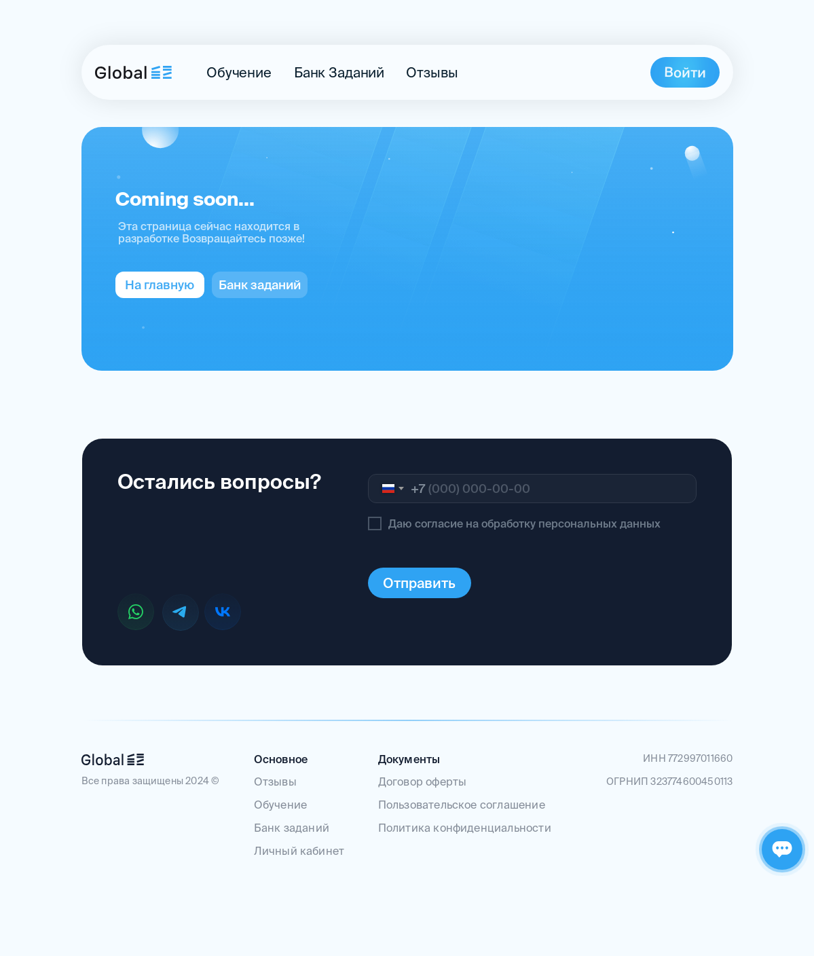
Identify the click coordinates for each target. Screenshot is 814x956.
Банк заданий (291, 828)
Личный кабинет (299, 851)
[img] (133, 72)
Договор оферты (422, 781)
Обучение (239, 72)
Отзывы (432, 72)
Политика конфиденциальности (464, 828)
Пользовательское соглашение (461, 804)
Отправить (419, 583)
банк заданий (339, 72)
